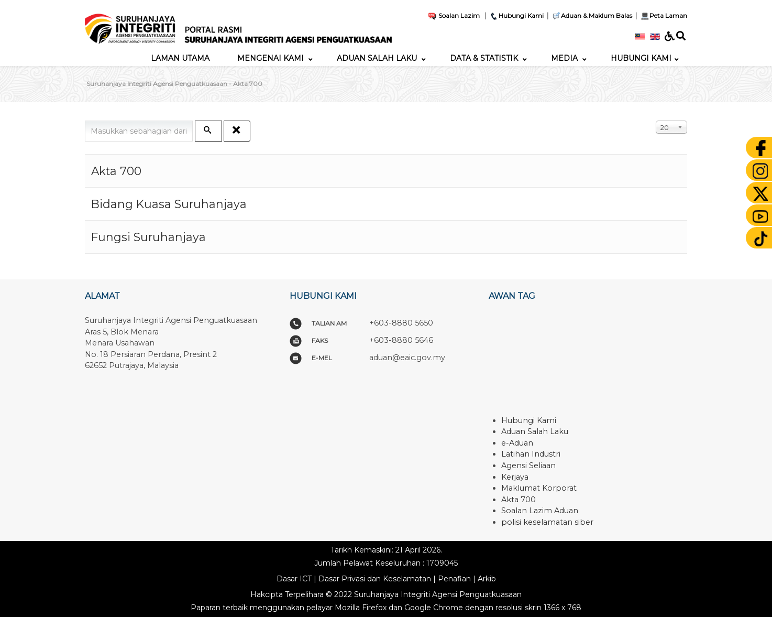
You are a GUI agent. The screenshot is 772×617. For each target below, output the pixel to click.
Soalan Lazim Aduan (539, 510)
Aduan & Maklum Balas (592, 15)
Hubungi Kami (516, 15)
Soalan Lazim (453, 15)
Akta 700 (116, 171)
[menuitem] (180, 58)
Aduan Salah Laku (534, 431)
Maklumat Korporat (539, 488)
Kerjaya (514, 477)
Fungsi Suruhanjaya (148, 237)
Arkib (487, 578)
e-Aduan (517, 443)
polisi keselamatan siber (547, 522)
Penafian (454, 578)
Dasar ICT (294, 578)
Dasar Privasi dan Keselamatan (374, 578)
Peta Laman (662, 15)
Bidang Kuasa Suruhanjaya (169, 204)
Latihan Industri (530, 454)
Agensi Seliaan (528, 465)
